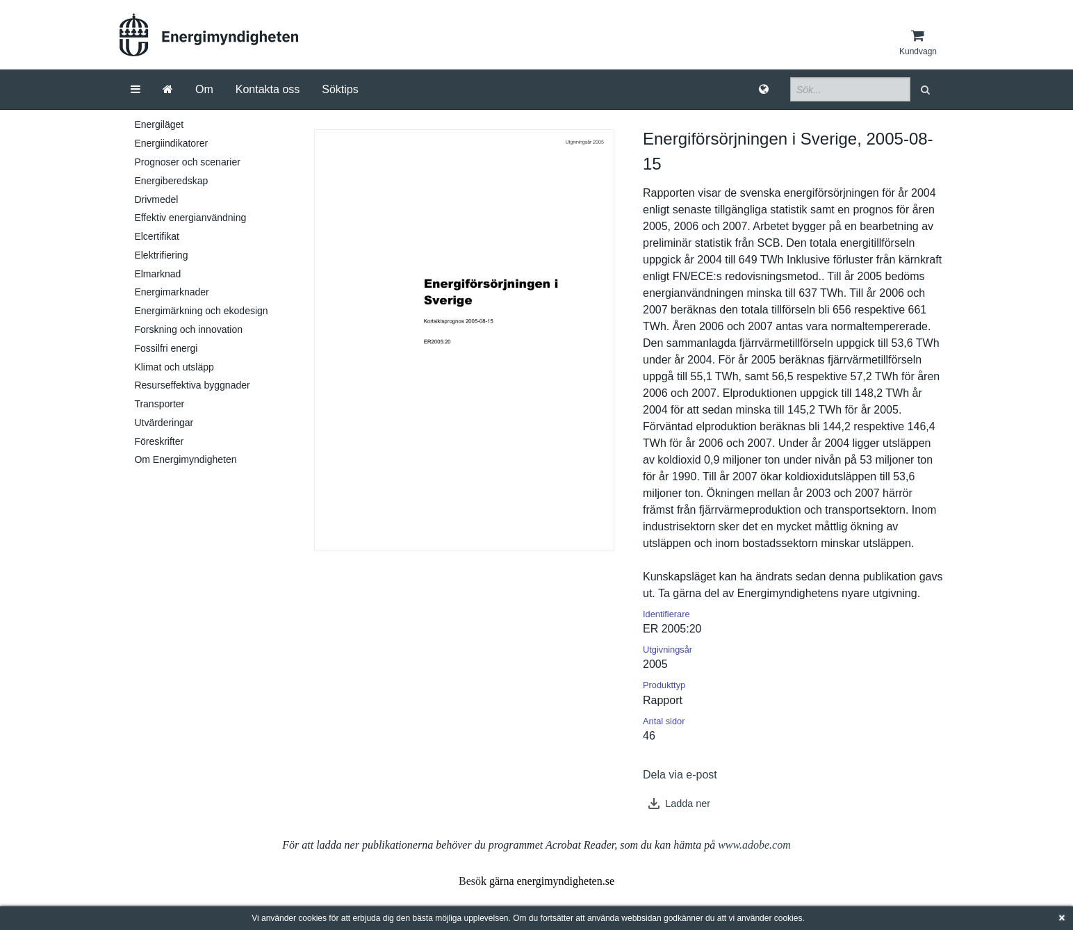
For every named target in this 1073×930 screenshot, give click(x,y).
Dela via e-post (680, 775)
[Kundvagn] (918, 42)
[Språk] (764, 90)
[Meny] (135, 90)
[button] (926, 89)
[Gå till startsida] (167, 90)
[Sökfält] (850, 89)
